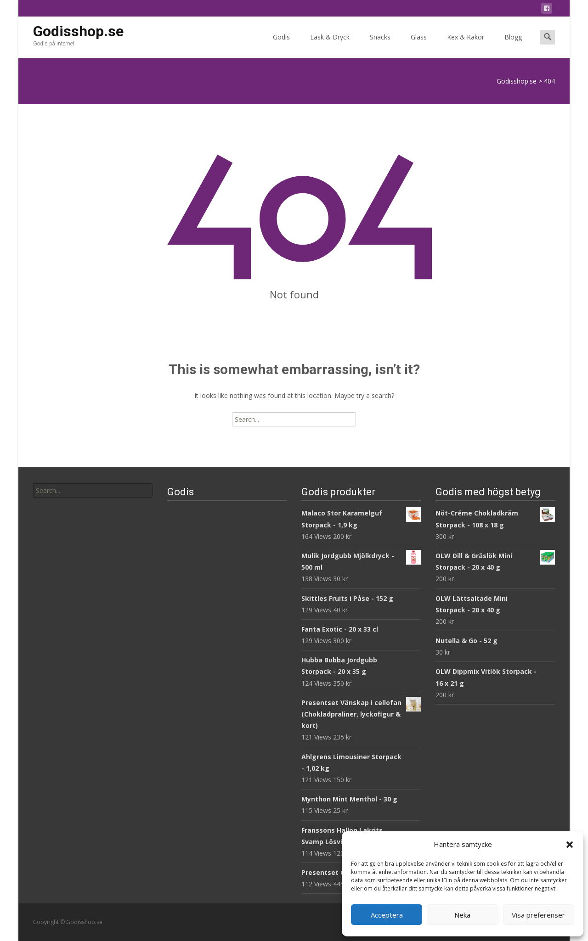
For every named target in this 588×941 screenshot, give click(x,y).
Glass (419, 45)
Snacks (380, 45)
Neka (462, 914)
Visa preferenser (538, 914)
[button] (569, 844)
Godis (281, 45)
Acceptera (387, 914)
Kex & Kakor (465, 45)
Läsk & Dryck (330, 45)
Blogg (513, 45)
